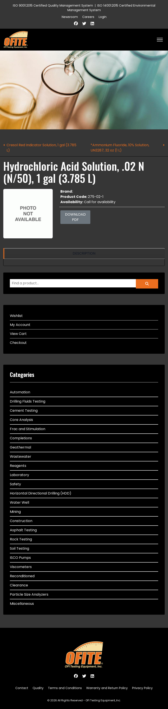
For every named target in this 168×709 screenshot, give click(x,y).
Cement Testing (24, 410)
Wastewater (20, 456)
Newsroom (70, 17)
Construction (21, 520)
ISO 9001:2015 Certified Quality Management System (53, 5)
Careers (88, 17)
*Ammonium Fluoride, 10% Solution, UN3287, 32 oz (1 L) (120, 148)
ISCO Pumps (20, 557)
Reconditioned (22, 576)
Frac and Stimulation (27, 428)
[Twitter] (84, 23)
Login (103, 17)
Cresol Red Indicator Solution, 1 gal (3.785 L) (41, 148)
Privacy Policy (142, 688)
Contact (21, 688)
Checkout (18, 342)
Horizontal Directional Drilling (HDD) (40, 493)
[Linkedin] (92, 23)
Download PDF (75, 217)
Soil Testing (19, 548)
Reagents (18, 465)
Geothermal (20, 447)
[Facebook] (76, 23)
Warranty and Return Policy (107, 688)
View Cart (18, 333)
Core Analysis (21, 419)
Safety (15, 484)
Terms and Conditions (65, 688)
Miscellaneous (22, 603)
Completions (21, 438)
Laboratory (19, 474)
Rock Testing (21, 539)
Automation (20, 392)
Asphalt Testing (23, 530)
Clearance (19, 585)
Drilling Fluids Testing (27, 401)
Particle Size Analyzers (29, 594)
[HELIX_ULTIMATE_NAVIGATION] (160, 39)
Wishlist (16, 315)
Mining (15, 511)
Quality (38, 688)
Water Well (19, 502)
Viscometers (21, 566)
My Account (20, 324)
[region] (84, 253)
